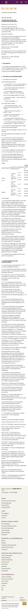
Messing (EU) (4, 534)
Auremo (6, 2)
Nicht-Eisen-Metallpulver (6, 555)
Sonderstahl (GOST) (5, 507)
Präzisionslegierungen (6, 503)
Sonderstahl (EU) (5, 505)
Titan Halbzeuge (5, 513)
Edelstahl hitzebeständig (6, 559)
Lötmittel (3, 585)
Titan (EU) (3, 517)
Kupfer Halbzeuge (5, 530)
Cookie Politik (5, 608)
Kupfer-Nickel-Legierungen (7, 528)
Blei (2, 589)
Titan (3, 511)
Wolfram (3, 540)
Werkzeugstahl (4, 570)
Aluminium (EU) (4, 581)
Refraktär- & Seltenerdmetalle (12, 538)
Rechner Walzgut (13, 492)
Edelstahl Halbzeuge (5, 557)
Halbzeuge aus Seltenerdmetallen (8, 545)
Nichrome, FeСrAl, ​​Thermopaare (8, 500)
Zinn (2, 587)
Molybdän (3, 543)
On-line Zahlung (5, 492)
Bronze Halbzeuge (5, 523)
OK (24, 603)
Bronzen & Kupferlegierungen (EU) (9, 526)
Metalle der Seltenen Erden (7, 547)
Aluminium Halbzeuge (6, 576)
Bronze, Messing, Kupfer (9, 521)
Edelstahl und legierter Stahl (11, 553)
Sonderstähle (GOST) (6, 568)
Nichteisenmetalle (7, 574)
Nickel (3, 498)
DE (17, 2)
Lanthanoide (4, 549)
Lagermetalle (4, 583)
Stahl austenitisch (5, 562)
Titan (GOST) (4, 515)
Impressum (4, 600)
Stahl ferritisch (4, 564)
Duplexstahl (4, 566)
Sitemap (21, 597)
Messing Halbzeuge (5, 532)
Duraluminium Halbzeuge (7, 579)
